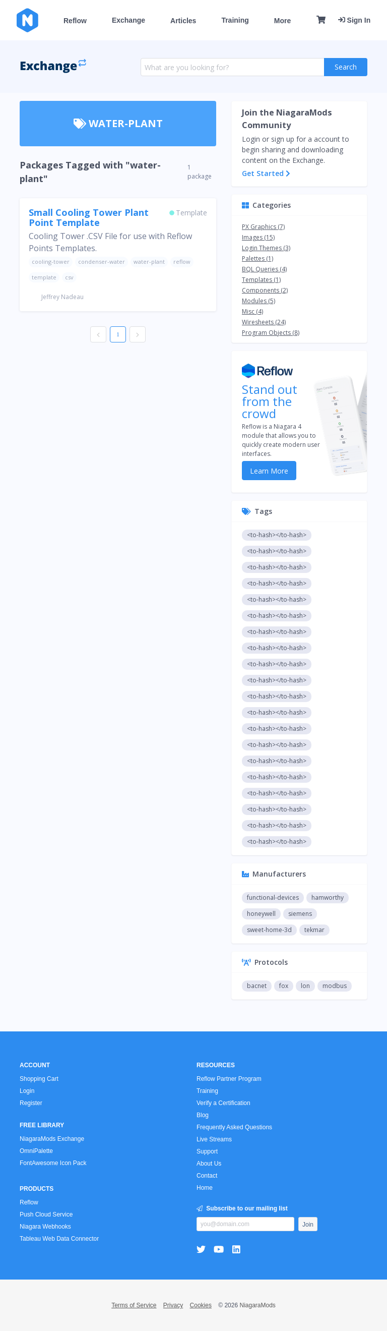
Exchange (128, 20)
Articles (183, 21)
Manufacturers (274, 874)
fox (283, 985)
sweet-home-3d (269, 929)
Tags (257, 511)
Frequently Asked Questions (234, 1127)
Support (207, 1151)
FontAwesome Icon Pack (53, 1163)
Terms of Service (133, 1305)
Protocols (265, 962)
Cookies (201, 1305)
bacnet (257, 985)
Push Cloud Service (46, 1214)
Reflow (75, 21)
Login (27, 1090)
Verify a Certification (223, 1103)
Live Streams (214, 1139)
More (282, 21)
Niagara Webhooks (45, 1226)
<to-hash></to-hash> (276, 535)
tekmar (314, 929)
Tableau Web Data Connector (59, 1238)
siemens (300, 913)
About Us (209, 1163)
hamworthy (327, 897)
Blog (203, 1115)
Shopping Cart (39, 1078)
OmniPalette (36, 1150)
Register (31, 1103)
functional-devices (273, 897)
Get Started (266, 173)
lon (305, 985)
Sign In (354, 20)
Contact (207, 1175)
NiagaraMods (257, 1305)
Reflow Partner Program (229, 1078)
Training (234, 20)
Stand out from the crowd (269, 401)
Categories (266, 205)
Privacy (173, 1305)
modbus (334, 985)
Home (205, 1187)
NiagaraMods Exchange (52, 1138)
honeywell (261, 913)
